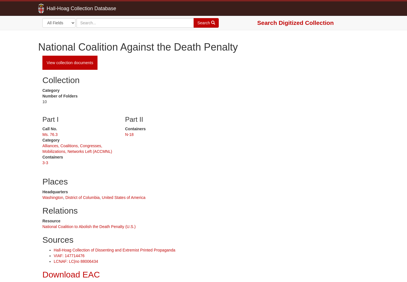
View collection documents (70, 62)
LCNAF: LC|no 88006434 (76, 261)
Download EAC (71, 274)
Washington (52, 197)
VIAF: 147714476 (69, 255)
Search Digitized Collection (295, 22)
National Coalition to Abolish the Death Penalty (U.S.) (89, 226)
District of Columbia (82, 197)
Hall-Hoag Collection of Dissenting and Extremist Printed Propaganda (114, 250)
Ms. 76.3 (50, 134)
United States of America (123, 197)
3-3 (45, 162)
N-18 (129, 134)
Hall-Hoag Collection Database (64, 8)
